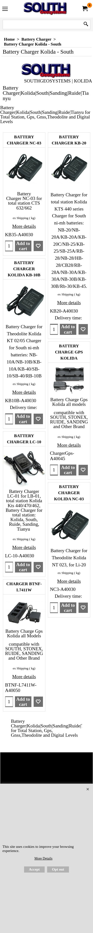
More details (24, 226)
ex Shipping (20, 218)
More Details (43, 858)
